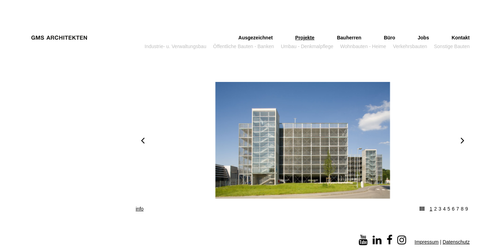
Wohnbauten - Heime (363, 46)
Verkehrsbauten (410, 46)
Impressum (427, 242)
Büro (389, 37)
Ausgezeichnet (255, 37)
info (140, 209)
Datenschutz (456, 242)
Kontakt (461, 37)
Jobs (423, 37)
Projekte (305, 37)
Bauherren (349, 37)
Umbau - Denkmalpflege (307, 46)
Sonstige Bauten (452, 46)
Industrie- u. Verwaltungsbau (175, 46)
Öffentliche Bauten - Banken (243, 46)
